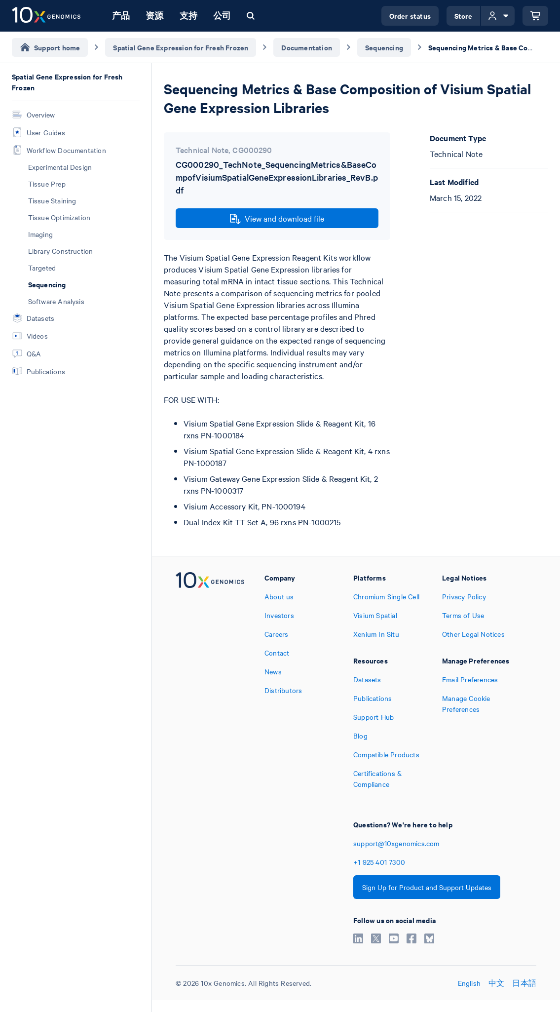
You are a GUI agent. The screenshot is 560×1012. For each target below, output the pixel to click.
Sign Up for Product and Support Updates (426, 887)
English (469, 983)
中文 (496, 983)
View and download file (277, 219)
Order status (410, 15)
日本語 (524, 983)
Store (463, 15)
